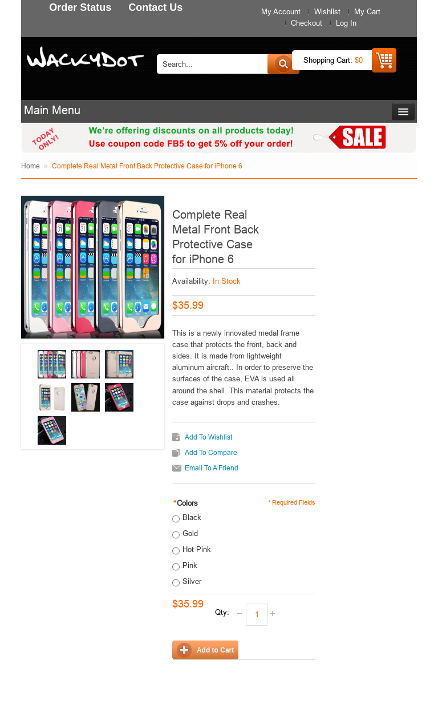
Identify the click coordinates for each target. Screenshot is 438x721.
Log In (346, 22)
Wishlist (327, 11)
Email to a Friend (211, 468)
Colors (185, 502)
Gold (190, 533)
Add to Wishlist (208, 437)
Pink (189, 565)
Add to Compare (211, 452)
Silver (191, 581)
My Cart (367, 11)
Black (191, 517)
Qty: (222, 612)
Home (30, 166)
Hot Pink (196, 549)
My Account (281, 11)
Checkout (306, 22)
